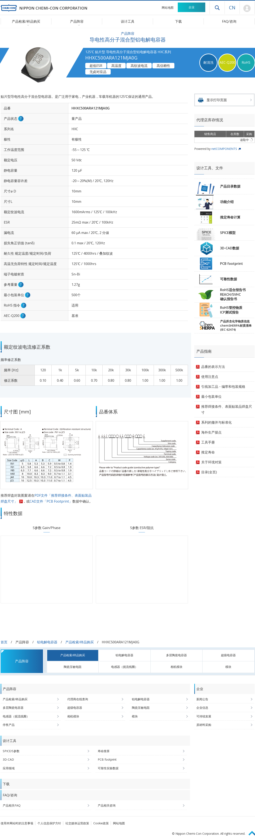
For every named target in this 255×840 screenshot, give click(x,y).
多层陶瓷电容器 (176, 655)
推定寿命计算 (230, 217)
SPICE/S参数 (11, 751)
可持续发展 (203, 716)
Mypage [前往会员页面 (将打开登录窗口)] (247, 8)
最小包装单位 (211, 396)
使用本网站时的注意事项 (17, 823)
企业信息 (202, 708)
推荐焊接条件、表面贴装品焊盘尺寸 (226, 409)
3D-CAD (8, 759)
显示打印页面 (217, 100)
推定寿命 (208, 452)
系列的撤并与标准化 (216, 422)
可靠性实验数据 (108, 768)
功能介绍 (227, 201)
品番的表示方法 (213, 366)
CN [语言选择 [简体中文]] (232, 7)
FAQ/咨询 (229, 21)
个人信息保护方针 (49, 823)
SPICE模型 (228, 232)
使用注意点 (209, 376)
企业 (191, 7)
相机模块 (176, 667)
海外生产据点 (211, 432)
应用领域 (9, 768)
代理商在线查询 (77, 699)
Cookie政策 (101, 823)
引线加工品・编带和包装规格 (223, 386)
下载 (178, 21)
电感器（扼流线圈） (124, 667)
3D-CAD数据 (229, 248)
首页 (4, 642)
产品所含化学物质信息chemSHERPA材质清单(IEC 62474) (236, 325)
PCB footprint (231, 263)
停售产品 (9, 725)
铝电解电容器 (47, 642)
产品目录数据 (230, 186)
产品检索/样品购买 (79, 642)
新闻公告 (202, 699)
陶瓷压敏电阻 (72, 667)
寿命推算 (104, 751)
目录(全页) (209, 472)
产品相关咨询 (107, 805)
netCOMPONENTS (224, 149)
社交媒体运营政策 (77, 823)
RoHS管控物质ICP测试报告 (231, 310)
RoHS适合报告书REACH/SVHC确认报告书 (233, 294)
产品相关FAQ (12, 805)
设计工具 (127, 21)
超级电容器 (228, 655)
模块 (228, 667)
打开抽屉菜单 (217, 7)
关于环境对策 (211, 462)
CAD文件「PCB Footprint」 (51, 501)
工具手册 (208, 442)
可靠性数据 (228, 279)
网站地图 (168, 8)
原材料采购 (203, 725)
